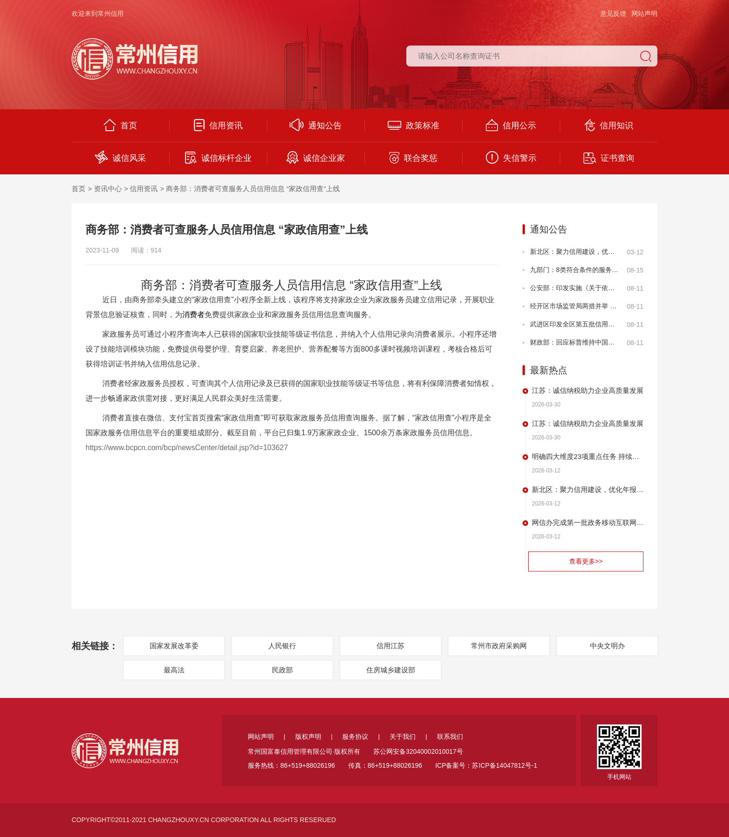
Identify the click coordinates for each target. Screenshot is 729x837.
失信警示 (511, 157)
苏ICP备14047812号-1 (504, 765)
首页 (120, 125)
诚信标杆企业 (218, 158)
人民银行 (282, 646)
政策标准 (413, 125)
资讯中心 (108, 189)
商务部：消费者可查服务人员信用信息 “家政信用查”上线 (253, 189)
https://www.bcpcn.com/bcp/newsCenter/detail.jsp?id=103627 (187, 448)
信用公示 (511, 125)
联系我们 (450, 736)
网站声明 (644, 13)
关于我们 (403, 736)
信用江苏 (390, 646)
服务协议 (355, 736)
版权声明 (308, 736)
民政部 (282, 670)
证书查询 (608, 158)
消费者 (193, 315)
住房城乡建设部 (390, 670)
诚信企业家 (315, 157)
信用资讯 (218, 125)
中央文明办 (607, 646)
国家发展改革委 (174, 646)
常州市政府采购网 (499, 646)
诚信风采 (120, 157)
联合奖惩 (413, 158)
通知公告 (316, 125)
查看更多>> (586, 561)
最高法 (174, 670)
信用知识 (608, 125)
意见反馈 (613, 13)
